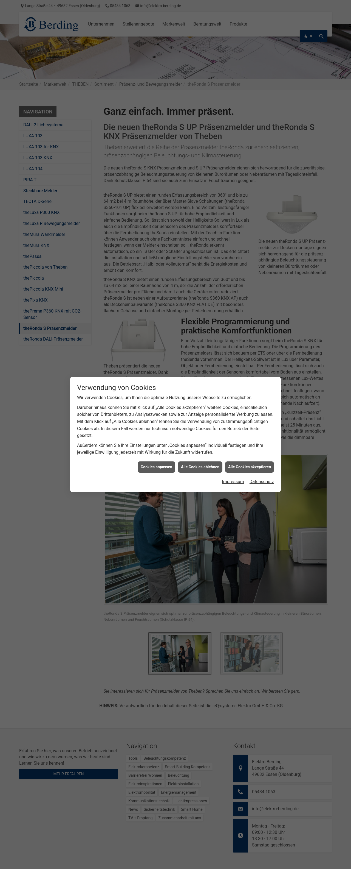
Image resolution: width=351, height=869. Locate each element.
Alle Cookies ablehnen (200, 448)
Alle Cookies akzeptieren (249, 448)
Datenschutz (262, 463)
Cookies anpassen (156, 448)
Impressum (233, 463)
